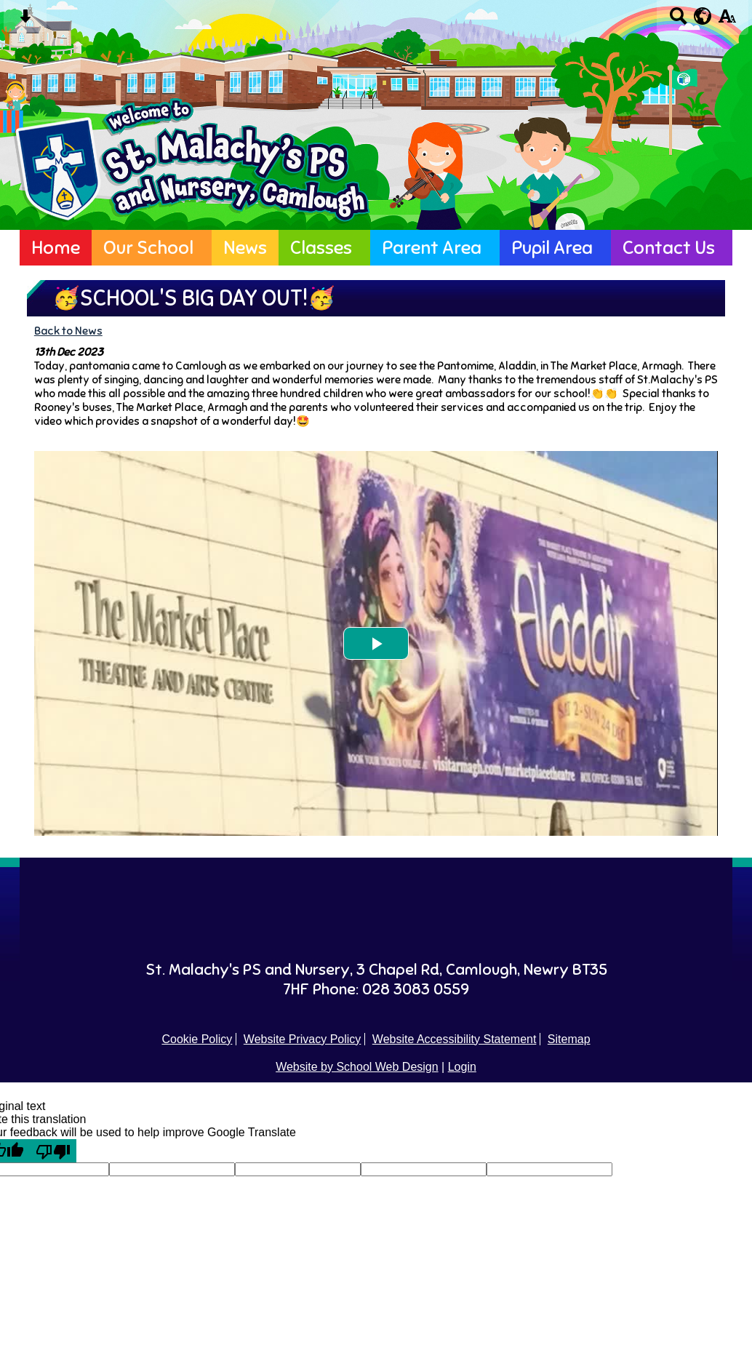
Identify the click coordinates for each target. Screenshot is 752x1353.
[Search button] (678, 21)
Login (462, 1067)
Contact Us (669, 247)
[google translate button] (702, 16)
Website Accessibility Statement (454, 1039)
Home (55, 247)
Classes (321, 247)
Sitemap (569, 1039)
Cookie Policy (196, 1039)
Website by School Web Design (357, 1067)
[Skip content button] (25, 21)
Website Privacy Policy (302, 1039)
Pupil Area (552, 247)
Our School (148, 247)
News (245, 247)
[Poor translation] (53, 1150)
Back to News (68, 331)
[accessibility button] (726, 21)
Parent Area (431, 247)
